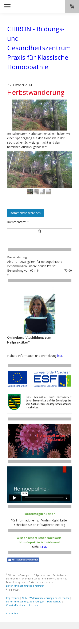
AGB (24, 597)
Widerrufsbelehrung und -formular (49, 597)
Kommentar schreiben (25, 213)
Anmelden (12, 613)
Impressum (12, 597)
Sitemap (33, 605)
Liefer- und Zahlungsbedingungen (25, 585)
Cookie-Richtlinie (16, 605)
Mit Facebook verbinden (23, 559)
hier (59, 356)
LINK (43, 547)
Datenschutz (54, 601)
